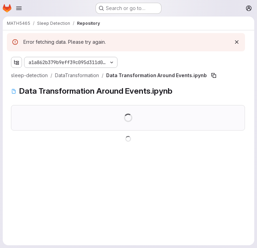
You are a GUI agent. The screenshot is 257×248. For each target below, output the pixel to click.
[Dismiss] (237, 42)
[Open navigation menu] (18, 8)
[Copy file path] (213, 75)
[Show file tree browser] (16, 62)
